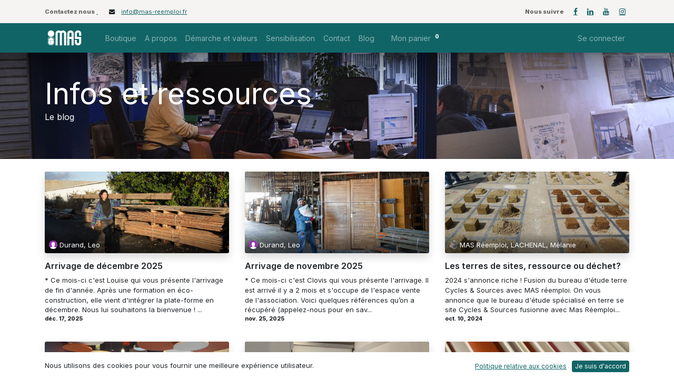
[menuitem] (121, 38)
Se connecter (601, 38)
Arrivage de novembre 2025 (304, 266)
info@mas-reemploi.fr (154, 11)
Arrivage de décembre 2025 (104, 266)
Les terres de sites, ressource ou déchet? (533, 266)
